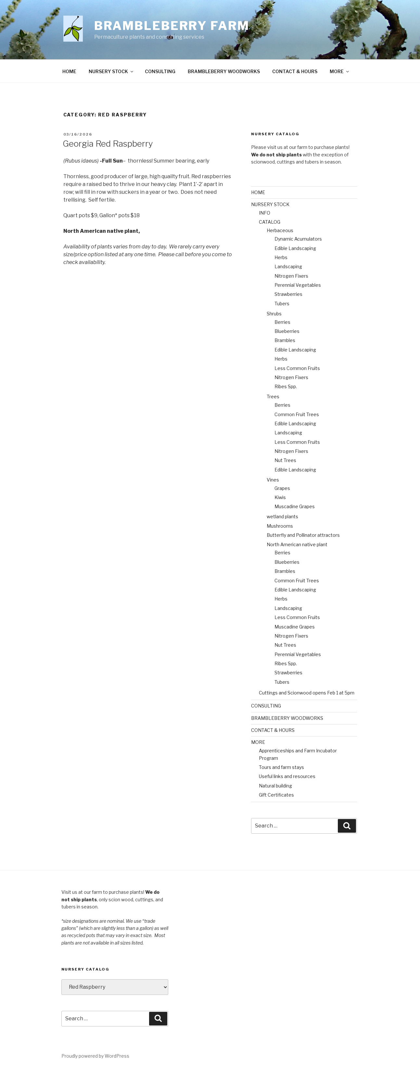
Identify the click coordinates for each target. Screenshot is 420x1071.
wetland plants (282, 516)
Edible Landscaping (295, 248)
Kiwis (280, 497)
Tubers (281, 303)
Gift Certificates (276, 795)
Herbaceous (280, 230)
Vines (273, 480)
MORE (340, 71)
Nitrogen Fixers (291, 276)
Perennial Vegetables (297, 285)
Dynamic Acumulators (298, 239)
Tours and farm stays (281, 767)
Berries (282, 322)
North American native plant (297, 544)
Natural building (275, 785)
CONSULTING (160, 71)
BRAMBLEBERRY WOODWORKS (224, 71)
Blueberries (286, 331)
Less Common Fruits (297, 368)
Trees (273, 396)
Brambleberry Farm (171, 26)
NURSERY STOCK (111, 71)
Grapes (282, 488)
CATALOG (269, 222)
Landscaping (288, 266)
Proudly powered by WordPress (95, 1056)
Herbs (280, 257)
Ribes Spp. (285, 386)
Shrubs (274, 313)
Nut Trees (285, 460)
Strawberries (288, 294)
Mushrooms (280, 526)
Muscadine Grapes (294, 506)
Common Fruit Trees (296, 414)
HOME (69, 71)
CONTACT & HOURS (294, 71)
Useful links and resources (287, 776)
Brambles (284, 340)
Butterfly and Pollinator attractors (303, 535)
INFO (264, 213)
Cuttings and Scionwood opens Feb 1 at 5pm (306, 692)
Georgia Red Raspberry (108, 144)
